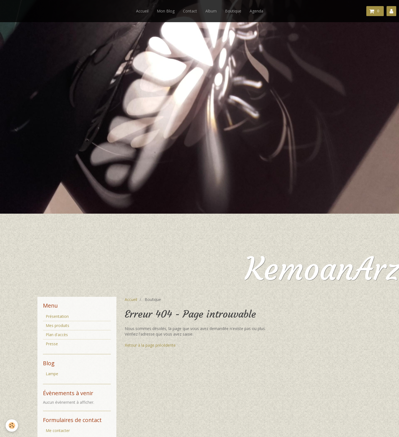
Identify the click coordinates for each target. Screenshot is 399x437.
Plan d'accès (57, 334)
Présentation (57, 316)
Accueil (142, 11)
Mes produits (57, 325)
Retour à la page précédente (150, 345)
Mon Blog (166, 11)
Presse (52, 343)
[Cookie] (12, 425)
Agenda (256, 11)
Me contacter (58, 430)
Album (211, 11)
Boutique (233, 11)
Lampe (52, 373)
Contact (190, 11)
